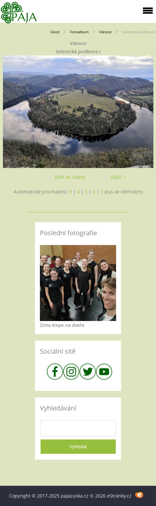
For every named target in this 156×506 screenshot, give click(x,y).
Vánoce (105, 31)
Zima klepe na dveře (62, 325)
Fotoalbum (79, 31)
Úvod (55, 31)
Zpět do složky (69, 177)
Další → (119, 177)
